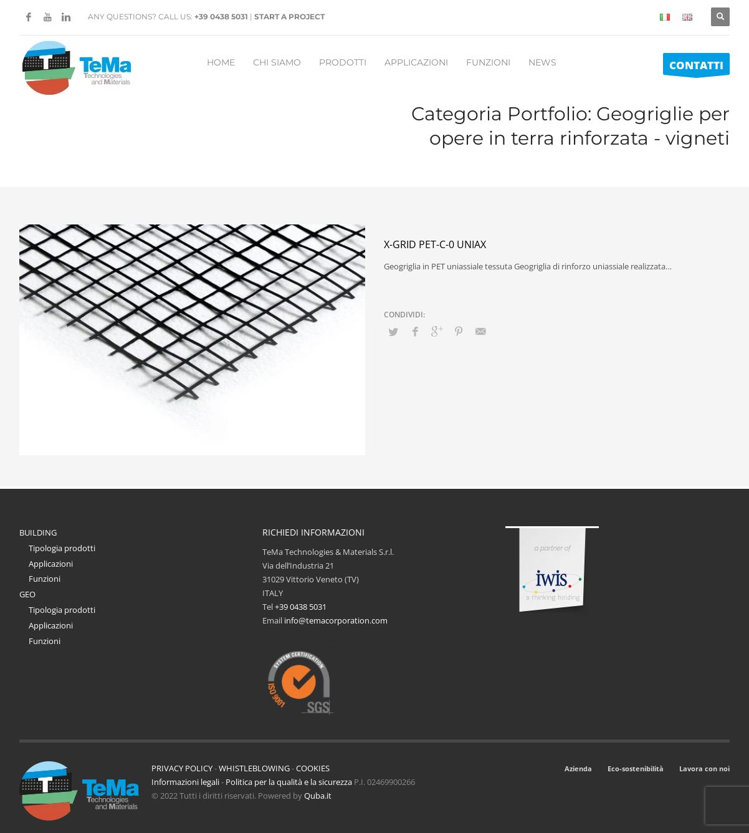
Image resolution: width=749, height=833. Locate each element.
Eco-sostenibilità (636, 768)
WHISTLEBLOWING (254, 768)
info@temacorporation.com (336, 620)
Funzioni (44, 578)
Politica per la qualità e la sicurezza (290, 781)
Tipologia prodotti (62, 548)
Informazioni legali (185, 781)
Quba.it (318, 795)
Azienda (578, 768)
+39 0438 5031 (221, 16)
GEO (27, 594)
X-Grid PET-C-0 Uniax (435, 244)
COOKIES (313, 768)
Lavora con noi (704, 768)
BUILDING (38, 532)
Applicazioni (51, 563)
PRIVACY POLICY (181, 768)
